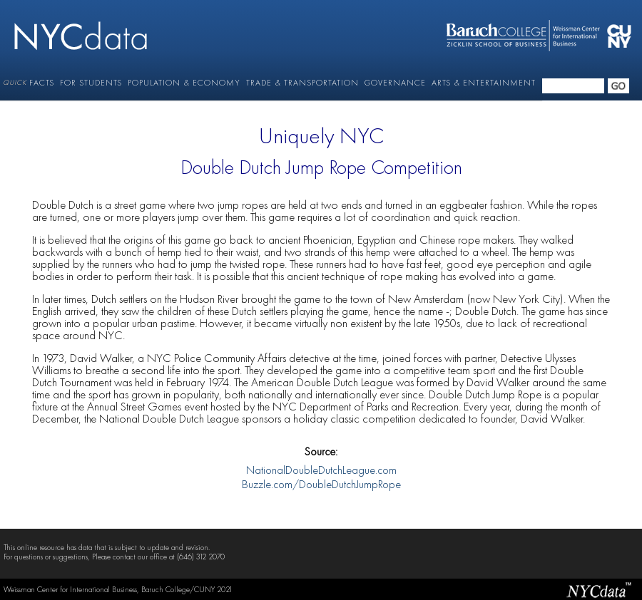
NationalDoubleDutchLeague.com (321, 471)
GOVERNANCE (395, 82)
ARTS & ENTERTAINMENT (484, 82)
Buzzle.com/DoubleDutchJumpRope (321, 485)
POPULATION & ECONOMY (184, 82)
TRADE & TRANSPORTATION (302, 82)
